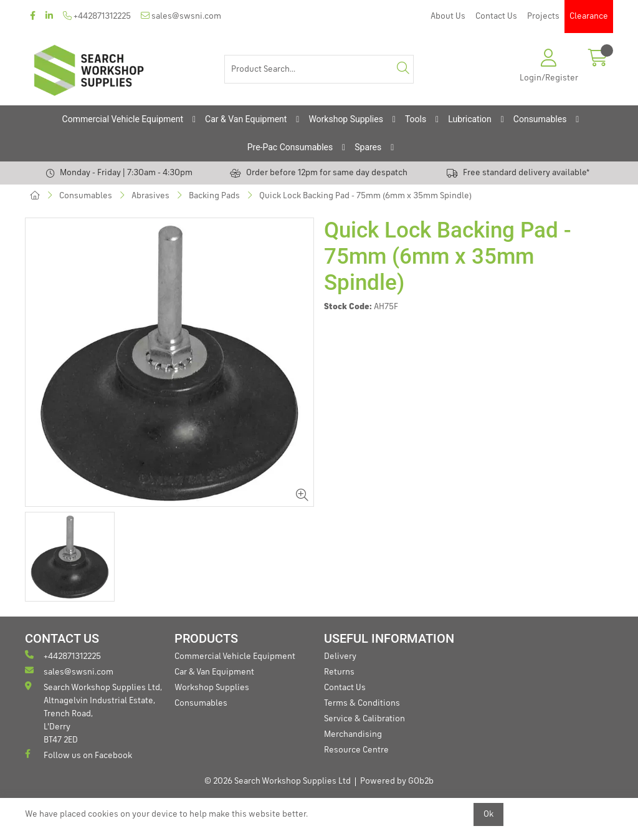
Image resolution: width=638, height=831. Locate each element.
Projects (543, 16)
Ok (488, 814)
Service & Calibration (364, 718)
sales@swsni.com (181, 16)
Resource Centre (356, 750)
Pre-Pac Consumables (290, 147)
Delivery (340, 656)
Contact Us (496, 16)
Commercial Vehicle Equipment (122, 119)
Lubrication (470, 119)
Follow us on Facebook (78, 754)
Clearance (588, 16)
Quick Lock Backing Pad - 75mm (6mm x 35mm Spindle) (365, 195)
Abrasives (150, 195)
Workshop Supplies (345, 119)
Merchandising (353, 734)
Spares (368, 147)
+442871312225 (97, 16)
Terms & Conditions (362, 703)
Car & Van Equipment (246, 119)
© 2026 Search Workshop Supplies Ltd (277, 781)
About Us (448, 16)
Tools (415, 119)
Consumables (540, 119)
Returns (339, 672)
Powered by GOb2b (397, 781)
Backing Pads (214, 195)
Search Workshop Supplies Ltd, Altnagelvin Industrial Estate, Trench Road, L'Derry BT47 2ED (93, 712)
